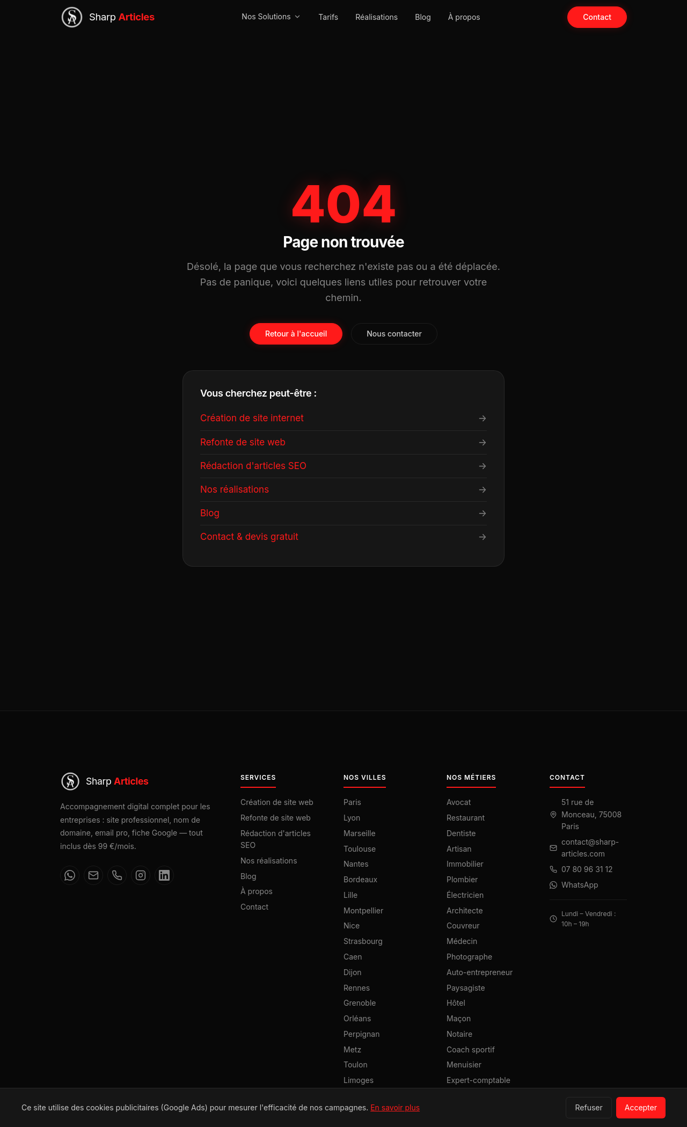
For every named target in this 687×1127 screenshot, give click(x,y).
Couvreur (463, 925)
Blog (423, 16)
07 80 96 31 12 (587, 869)
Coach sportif (471, 1049)
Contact (597, 16)
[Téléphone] (117, 875)
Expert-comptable (478, 1080)
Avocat (459, 802)
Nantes (356, 863)
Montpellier (363, 910)
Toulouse (360, 848)
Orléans (357, 1018)
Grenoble (360, 1002)
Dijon (353, 972)
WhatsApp (579, 884)
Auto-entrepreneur (480, 972)
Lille (350, 894)
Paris (352, 802)
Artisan (459, 848)
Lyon (352, 817)
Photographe (469, 956)
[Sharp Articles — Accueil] (107, 17)
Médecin (462, 941)
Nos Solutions (271, 16)
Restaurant (466, 817)
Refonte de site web (275, 817)
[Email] (93, 875)
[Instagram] (140, 875)
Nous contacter (394, 333)
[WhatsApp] (69, 875)
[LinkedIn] (164, 875)
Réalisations (376, 16)
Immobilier (465, 863)
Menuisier (464, 1064)
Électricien (465, 894)
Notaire (459, 1033)
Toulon (356, 1064)
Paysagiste (466, 987)
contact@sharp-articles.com (590, 847)
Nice (352, 925)
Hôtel (456, 1002)
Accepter (641, 1107)
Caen (353, 956)
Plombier (462, 879)
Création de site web (276, 802)
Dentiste (461, 833)
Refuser (588, 1107)
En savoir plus (395, 1107)
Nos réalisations (268, 860)
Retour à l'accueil (296, 333)
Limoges (359, 1080)
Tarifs (328, 16)
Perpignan (361, 1033)
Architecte (465, 910)
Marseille (360, 833)
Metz (352, 1049)
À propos (464, 16)
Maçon (459, 1018)
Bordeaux (360, 879)
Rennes (357, 987)
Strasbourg (363, 941)
